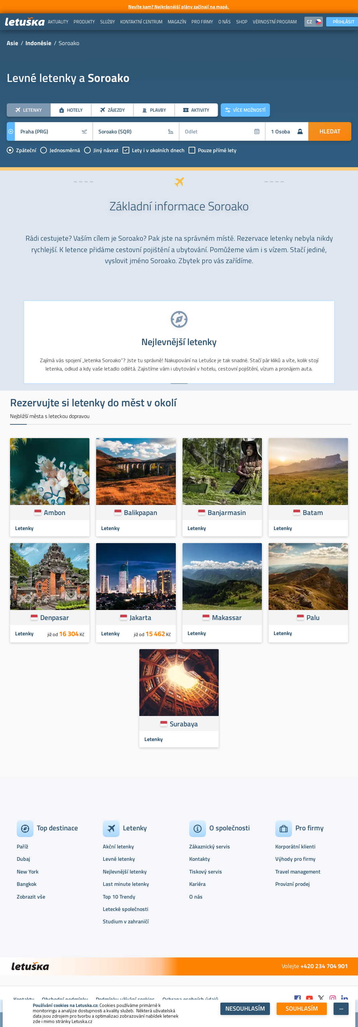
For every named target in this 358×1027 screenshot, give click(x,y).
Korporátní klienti (295, 846)
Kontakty (199, 859)
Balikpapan (140, 512)
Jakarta (140, 617)
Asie (12, 42)
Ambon (54, 512)
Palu (312, 617)
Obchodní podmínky (65, 999)
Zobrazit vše (31, 897)
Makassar (227, 617)
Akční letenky (118, 846)
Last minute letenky (126, 884)
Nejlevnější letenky (125, 871)
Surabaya (184, 724)
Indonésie (38, 42)
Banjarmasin (227, 512)
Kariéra (197, 884)
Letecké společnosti (125, 909)
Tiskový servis (205, 871)
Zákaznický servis (209, 846)
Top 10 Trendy (119, 897)
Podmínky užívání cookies (125, 999)
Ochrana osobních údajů (190, 999)
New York (28, 871)
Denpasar (54, 617)
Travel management (297, 871)
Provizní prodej (292, 884)
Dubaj (23, 859)
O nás (196, 897)
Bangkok (27, 884)
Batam (313, 512)
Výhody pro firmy (295, 859)
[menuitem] (58, 21)
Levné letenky (119, 859)
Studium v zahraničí (126, 921)
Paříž (22, 846)
